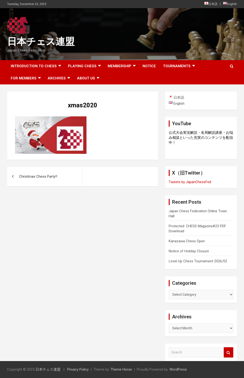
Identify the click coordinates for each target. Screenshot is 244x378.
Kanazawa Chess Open (187, 241)
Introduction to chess (34, 66)
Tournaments (177, 66)
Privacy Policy (78, 369)
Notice (149, 66)
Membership (119, 66)
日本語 (211, 4)
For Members (23, 78)
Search (228, 352)
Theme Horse (121, 369)
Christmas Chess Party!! (38, 176)
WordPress (178, 369)
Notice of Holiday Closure (189, 251)
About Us (86, 78)
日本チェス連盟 (41, 41)
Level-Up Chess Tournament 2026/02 (198, 261)
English (230, 4)
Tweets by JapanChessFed (190, 182)
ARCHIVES (57, 78)
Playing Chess (82, 66)
